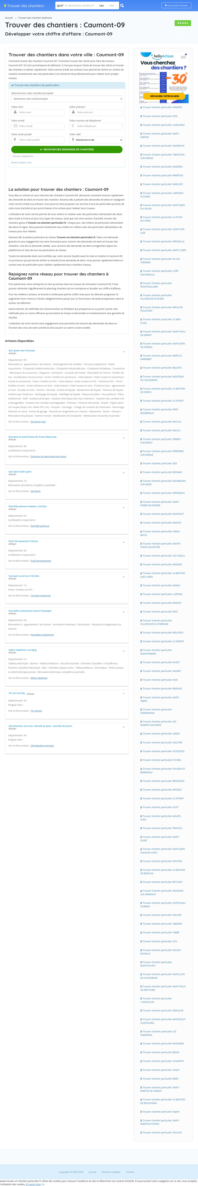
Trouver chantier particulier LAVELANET (163, 124)
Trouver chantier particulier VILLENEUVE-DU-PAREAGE (156, 622)
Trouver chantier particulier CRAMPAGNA (156, 711)
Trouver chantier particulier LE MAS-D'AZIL (160, 321)
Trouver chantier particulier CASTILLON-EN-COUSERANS (162, 976)
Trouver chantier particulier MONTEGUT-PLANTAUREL (163, 1021)
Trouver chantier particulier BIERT (160, 1078)
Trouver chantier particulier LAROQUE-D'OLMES (162, 194)
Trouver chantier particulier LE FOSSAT (163, 400)
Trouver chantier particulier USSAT (160, 1069)
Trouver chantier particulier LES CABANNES (158, 1033)
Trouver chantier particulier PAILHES (162, 914)
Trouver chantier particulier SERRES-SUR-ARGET (160, 441)
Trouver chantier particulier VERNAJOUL (163, 492)
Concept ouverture (41, 595)
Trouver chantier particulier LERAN (161, 733)
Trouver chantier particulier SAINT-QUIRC (160, 838)
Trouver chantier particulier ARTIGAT (162, 789)
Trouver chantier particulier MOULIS (161, 421)
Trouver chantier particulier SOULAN (162, 1132)
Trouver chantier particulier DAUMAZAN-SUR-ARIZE (163, 482)
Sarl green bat (38, 421)
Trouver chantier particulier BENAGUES (163, 780)
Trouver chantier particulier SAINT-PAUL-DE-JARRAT (163, 333)
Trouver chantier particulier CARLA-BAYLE (160, 533)
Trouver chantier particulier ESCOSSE (162, 861)
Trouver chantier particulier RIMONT (162, 602)
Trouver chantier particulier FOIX (159, 116)
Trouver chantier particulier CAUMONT (163, 1061)
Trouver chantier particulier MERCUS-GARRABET (161, 357)
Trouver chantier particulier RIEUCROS (163, 632)
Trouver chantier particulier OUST (160, 807)
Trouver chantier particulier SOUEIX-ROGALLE (160, 952)
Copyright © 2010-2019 (71, 1171)
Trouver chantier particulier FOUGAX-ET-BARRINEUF (163, 770)
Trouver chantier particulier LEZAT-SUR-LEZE (162, 231)
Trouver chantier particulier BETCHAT (162, 881)
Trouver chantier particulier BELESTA (162, 367)
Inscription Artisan (176, 5)
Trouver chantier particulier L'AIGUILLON (156, 1000)
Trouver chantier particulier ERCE (160, 611)
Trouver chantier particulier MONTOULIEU (156, 964)
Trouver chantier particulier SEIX (159, 463)
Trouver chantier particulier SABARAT (162, 923)
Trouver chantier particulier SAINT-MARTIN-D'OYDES (160, 1122)
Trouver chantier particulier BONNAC (162, 472)
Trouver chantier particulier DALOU (161, 430)
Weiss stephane (39, 677)
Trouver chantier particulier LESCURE (162, 742)
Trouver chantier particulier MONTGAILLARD (156, 285)
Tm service (36, 710)
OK (43, 1184)
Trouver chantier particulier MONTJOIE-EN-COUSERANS (162, 378)
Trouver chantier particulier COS (159, 941)
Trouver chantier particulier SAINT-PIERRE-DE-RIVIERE (160, 503)
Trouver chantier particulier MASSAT (161, 522)
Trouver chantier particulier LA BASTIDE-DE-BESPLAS (163, 871)
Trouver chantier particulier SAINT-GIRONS (160, 135)
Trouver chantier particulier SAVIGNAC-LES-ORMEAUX (162, 892)
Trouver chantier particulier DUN (160, 679)
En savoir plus (33, 1184)
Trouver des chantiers (24, 5)
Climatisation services (42, 745)
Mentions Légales (111, 1171)
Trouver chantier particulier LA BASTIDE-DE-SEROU (163, 390)
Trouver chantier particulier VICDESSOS (163, 751)
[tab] (67, 351)
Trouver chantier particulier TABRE (160, 932)
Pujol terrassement (41, 560)
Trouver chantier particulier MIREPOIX (162, 175)
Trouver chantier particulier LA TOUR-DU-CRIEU (161, 219)
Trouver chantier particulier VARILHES (162, 184)
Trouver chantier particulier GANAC (161, 585)
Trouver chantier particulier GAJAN (160, 1111)
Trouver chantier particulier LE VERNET (163, 641)
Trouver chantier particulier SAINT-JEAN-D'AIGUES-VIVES (162, 850)
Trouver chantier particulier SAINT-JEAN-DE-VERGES (162, 345)
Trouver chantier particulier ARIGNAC (162, 564)
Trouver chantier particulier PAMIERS (162, 107)
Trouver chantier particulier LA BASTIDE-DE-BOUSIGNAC (163, 1101)
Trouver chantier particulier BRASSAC (162, 688)
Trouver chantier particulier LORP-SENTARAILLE (159, 272)
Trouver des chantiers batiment (35, 17)
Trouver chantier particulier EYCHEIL (161, 760)
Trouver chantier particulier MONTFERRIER (156, 651)
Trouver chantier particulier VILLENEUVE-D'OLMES (156, 297)
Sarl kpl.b (36, 491)
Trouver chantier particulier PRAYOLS (162, 828)
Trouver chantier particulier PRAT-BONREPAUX (159, 411)
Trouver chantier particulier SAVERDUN (163, 145)
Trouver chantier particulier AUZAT (161, 662)
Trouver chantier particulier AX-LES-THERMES (160, 260)
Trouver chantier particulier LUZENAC (162, 594)
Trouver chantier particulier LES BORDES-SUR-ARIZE (158, 723)
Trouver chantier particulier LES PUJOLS (163, 555)
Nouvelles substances (42, 634)
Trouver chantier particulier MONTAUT (163, 513)
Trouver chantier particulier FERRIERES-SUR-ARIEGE (162, 453)
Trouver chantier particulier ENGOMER (163, 1043)
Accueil (9, 17)
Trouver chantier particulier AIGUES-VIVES (160, 817)
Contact (130, 1171)
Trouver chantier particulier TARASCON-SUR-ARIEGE (162, 156)
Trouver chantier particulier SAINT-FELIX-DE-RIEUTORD (163, 988)
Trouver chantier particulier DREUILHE (162, 1010)
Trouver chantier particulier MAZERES (162, 166)
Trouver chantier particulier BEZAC (161, 1052)
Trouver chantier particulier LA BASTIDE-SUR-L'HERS (163, 575)
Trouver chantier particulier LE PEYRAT (163, 798)
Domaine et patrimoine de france (48, 456)
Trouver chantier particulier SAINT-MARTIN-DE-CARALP (160, 1089)
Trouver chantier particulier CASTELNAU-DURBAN (163, 904)
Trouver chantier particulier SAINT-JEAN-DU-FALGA (162, 206)
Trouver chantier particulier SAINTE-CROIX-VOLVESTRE (160, 545)
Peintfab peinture (40, 525)
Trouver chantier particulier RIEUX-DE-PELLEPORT (161, 309)
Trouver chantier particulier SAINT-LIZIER (164, 250)
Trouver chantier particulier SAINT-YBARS (160, 699)
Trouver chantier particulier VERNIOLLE (163, 241)
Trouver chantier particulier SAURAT (161, 671)
